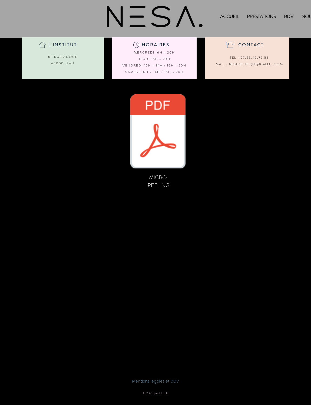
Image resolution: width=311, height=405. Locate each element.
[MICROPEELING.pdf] (157, 132)
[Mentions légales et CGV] (155, 381)
